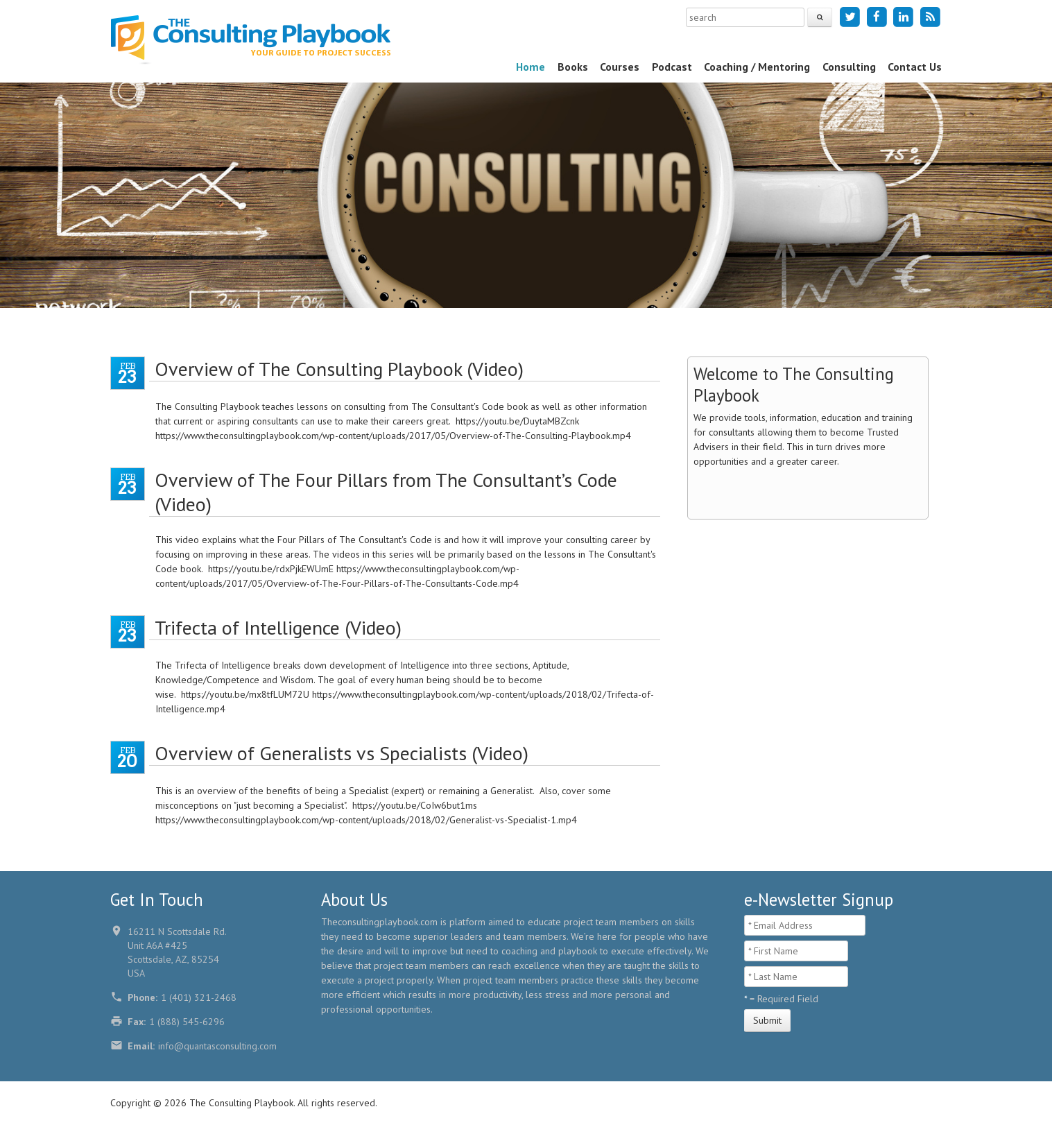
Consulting (849, 67)
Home (530, 67)
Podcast (672, 67)
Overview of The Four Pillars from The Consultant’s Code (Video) (386, 492)
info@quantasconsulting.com (217, 1046)
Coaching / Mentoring (757, 67)
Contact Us (915, 67)
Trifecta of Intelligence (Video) (278, 627)
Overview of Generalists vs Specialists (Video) (341, 753)
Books (573, 67)
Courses (619, 67)
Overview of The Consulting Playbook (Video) (339, 368)
